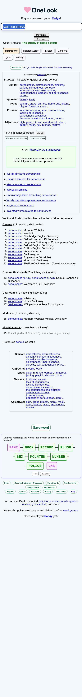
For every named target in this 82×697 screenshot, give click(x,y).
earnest (42, 103)
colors (42, 506)
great (29, 122)
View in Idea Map (38, 138)
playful (23, 106)
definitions (45, 503)
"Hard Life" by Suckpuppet (44, 149)
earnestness (27, 84)
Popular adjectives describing (31, 195)
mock (54, 122)
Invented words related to (29, 210)
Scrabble (58, 67)
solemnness (48, 90)
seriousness (15, 230)
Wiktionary (41, 75)
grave (33, 103)
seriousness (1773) (43, 277)
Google (26, 67)
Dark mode (61, 494)
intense (46, 124)
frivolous (34, 106)
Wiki (45, 67)
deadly (23, 124)
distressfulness (44, 84)
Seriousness (15, 304)
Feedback (35, 494)
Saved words (53, 485)
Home (6, 485)
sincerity (59, 84)
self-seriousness (58, 92)
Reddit (50, 67)
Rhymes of (20, 205)
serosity (42, 92)
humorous (54, 103)
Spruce (22, 494)
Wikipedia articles (17, 189)
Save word (16, 67)
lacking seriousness (31, 112)
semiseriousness (29, 90)
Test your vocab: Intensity (16, 138)
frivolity (24, 99)
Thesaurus (41, 39)
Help (36, 476)
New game (45, 476)
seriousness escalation (33, 115)
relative (56, 124)
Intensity (40, 133)
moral (46, 122)
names (26, 506)
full (38, 124)
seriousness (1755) (19, 277)
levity (32, 99)
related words (60, 503)
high (22, 122)
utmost (38, 122)
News (32, 67)
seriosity (49, 87)
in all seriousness (30, 110)
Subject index (33, 490)
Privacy (48, 494)
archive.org (67, 67)
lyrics (35, 506)
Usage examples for (26, 179)
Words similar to (23, 173)
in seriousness (34, 395)
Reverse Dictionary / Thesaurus (28, 485)
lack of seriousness (53, 110)
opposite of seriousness (40, 397)
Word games (49, 490)
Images (39, 67)
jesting (65, 103)
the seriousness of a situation (37, 118)
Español (10, 494)
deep (62, 122)
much (32, 124)
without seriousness (38, 392)
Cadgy (56, 18)
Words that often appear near (31, 200)
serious (20, 341)
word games (70, 512)
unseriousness (28, 92)
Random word (70, 485)
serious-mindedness (31, 87)
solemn (24, 103)
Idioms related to (24, 184)
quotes (74, 503)
